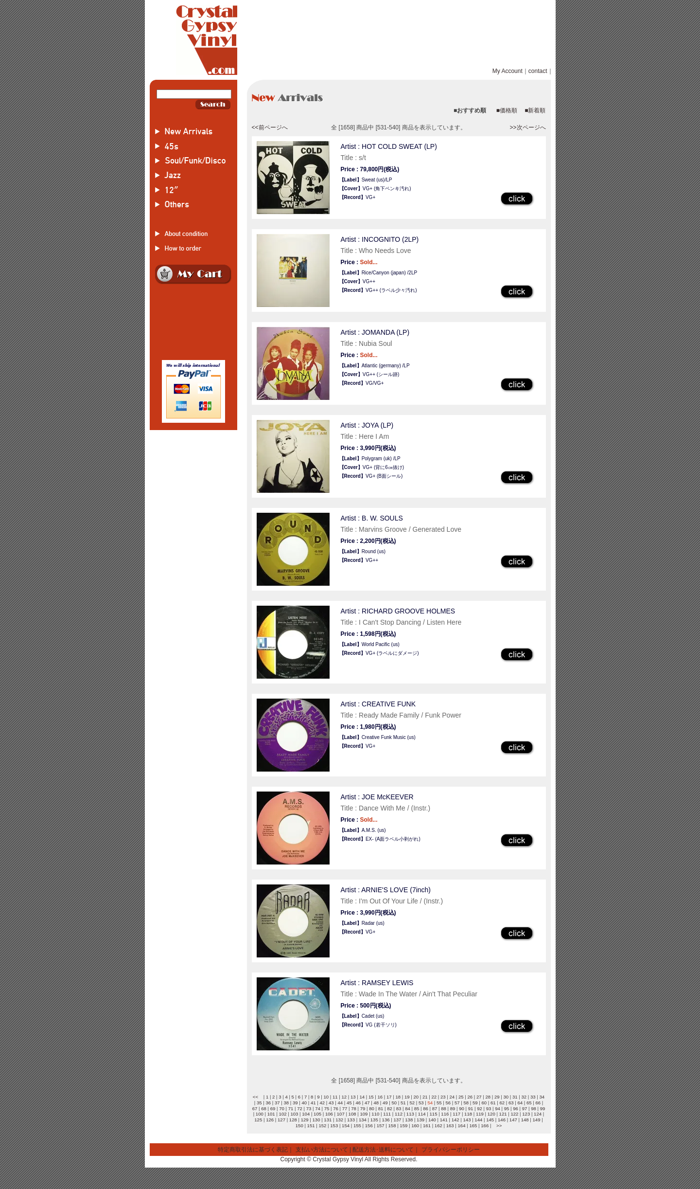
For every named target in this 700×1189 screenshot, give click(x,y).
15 (371, 1096)
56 (448, 1102)
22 (434, 1096)
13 (353, 1096)
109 (364, 1114)
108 (352, 1114)
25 (461, 1096)
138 (409, 1119)
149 (537, 1119)
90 (461, 1108)
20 (416, 1096)
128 (293, 1119)
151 (311, 1125)
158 (392, 1125)
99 (542, 1108)
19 (407, 1096)
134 (363, 1119)
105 (317, 1114)
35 (259, 1102)
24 (452, 1096)
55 (439, 1102)
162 (438, 1125)
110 (375, 1114)
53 (421, 1102)
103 (294, 1114)
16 (380, 1096)
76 (335, 1108)
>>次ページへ (527, 127)
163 (450, 1125)
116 (445, 1114)
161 (427, 1125)
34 (541, 1096)
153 (334, 1125)
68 (263, 1108)
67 (255, 1108)
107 (341, 1114)
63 (511, 1102)
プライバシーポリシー (450, 1149)
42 (322, 1102)
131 (328, 1119)
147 (513, 1119)
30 (505, 1096)
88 (443, 1108)
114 (422, 1114)
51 (403, 1102)
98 (533, 1108)
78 (353, 1108)
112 (398, 1114)
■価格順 (506, 110)
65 (529, 1102)
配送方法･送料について (383, 1149)
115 (434, 1114)
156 (369, 1125)
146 (502, 1119)
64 (520, 1102)
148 (525, 1119)
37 (277, 1102)
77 (345, 1108)
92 (479, 1108)
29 (497, 1096)
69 (273, 1108)
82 (389, 1108)
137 (397, 1119)
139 (420, 1119)
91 (470, 1108)
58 (466, 1102)
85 (417, 1108)
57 (457, 1102)
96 (515, 1108)
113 (410, 1114)
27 (479, 1096)
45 (349, 1102)
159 (403, 1125)
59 (475, 1102)
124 (538, 1114)
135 (374, 1119)
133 (351, 1119)
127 (281, 1119)
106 (329, 1114)
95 (506, 1108)
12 (344, 1096)
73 (309, 1108)
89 (452, 1108)
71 (291, 1108)
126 (270, 1119)
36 (268, 1102)
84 (407, 1108)
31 (515, 1096)
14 (362, 1096)
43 (331, 1102)
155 (357, 1125)
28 (487, 1096)
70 (281, 1108)
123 (526, 1114)
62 (502, 1102)
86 (425, 1108)
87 (435, 1108)
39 (295, 1102)
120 (491, 1114)
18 (398, 1096)
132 (339, 1119)
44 (340, 1102)
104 (306, 1114)
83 (399, 1108)
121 (503, 1114)
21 (425, 1096)
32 (523, 1096)
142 (455, 1119)
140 (432, 1119)
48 (376, 1102)
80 (371, 1108)
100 (259, 1114)
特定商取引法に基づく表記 (253, 1149)
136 (386, 1119)
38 (286, 1102)
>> (499, 1125)
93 (488, 1108)
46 (358, 1102)
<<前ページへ (270, 127)
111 (387, 1114)
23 (443, 1096)
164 (462, 1125)
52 (412, 1102)
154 (346, 1125)
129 (305, 1119)
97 (524, 1108)
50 (394, 1102)
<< (255, 1096)
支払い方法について (322, 1149)
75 (327, 1108)
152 (322, 1125)
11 (335, 1096)
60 (484, 1102)
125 (258, 1119)
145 (490, 1119)
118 (468, 1114)
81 (381, 1108)
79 (363, 1108)
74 (317, 1108)
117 (456, 1114)
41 (313, 1102)
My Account (507, 71)
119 (480, 1114)
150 (299, 1125)
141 (444, 1119)
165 (473, 1125)
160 (415, 1125)
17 (389, 1096)
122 (514, 1114)
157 (381, 1125)
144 (478, 1119)
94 (497, 1108)
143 (467, 1119)
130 (316, 1119)
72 (299, 1108)
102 (283, 1114)
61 (493, 1102)
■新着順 (535, 110)
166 (485, 1125)
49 (385, 1102)
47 (367, 1102)
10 (326, 1096)
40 (304, 1102)
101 (271, 1114)
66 (538, 1102)
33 (533, 1096)
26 (469, 1096)
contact (537, 71)
